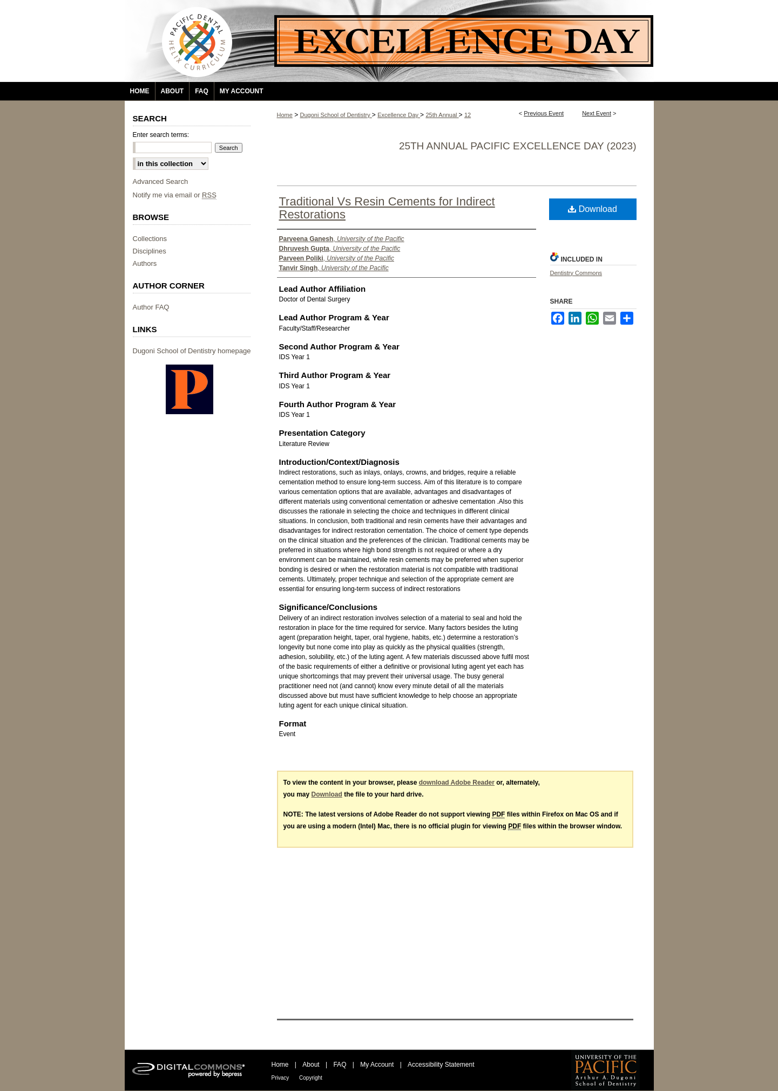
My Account (377, 1064)
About (311, 1064)
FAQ (340, 1064)
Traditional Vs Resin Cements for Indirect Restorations (387, 208)
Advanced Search (160, 181)
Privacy (281, 1078)
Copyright (310, 1078)
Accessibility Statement (441, 1064)
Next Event (596, 113)
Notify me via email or (175, 195)
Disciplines (149, 251)
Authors (145, 263)
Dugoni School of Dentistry (336, 115)
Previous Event (544, 113)
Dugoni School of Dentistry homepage (192, 351)
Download (592, 209)
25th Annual (441, 115)
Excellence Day (398, 115)
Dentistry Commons (576, 273)
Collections (150, 239)
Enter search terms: (161, 135)
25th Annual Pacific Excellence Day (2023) (518, 146)
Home (285, 115)
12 (467, 115)
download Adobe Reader (457, 782)
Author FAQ (151, 307)
